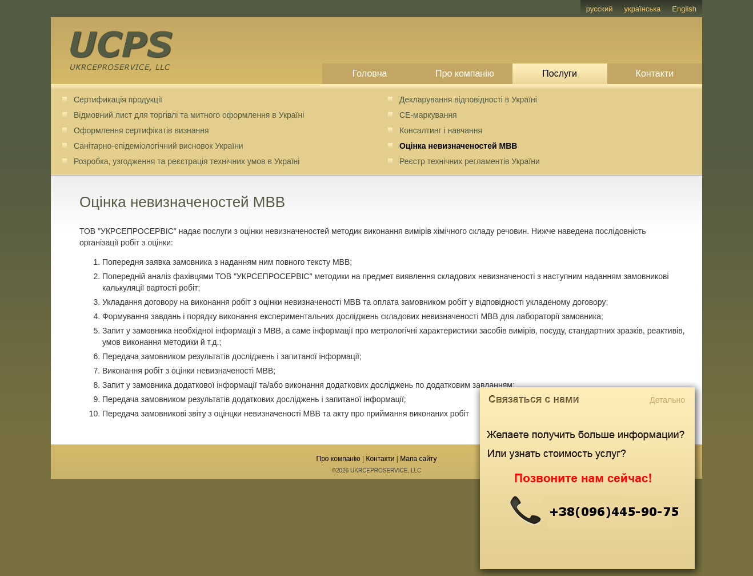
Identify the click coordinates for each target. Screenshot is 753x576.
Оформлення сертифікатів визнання (141, 130)
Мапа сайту (418, 459)
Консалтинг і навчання (440, 130)
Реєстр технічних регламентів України (469, 161)
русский (599, 9)
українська (642, 9)
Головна (370, 73)
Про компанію (464, 73)
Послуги (559, 73)
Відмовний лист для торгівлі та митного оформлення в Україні (189, 115)
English (684, 9)
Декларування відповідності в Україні (468, 99)
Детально (667, 399)
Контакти (655, 73)
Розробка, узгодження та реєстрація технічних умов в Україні (186, 161)
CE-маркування (428, 115)
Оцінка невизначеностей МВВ (458, 145)
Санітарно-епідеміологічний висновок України (158, 145)
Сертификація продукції (118, 99)
